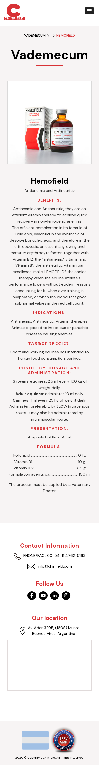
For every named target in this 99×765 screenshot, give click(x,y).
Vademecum (35, 35)
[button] (89, 10)
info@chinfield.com (49, 566)
